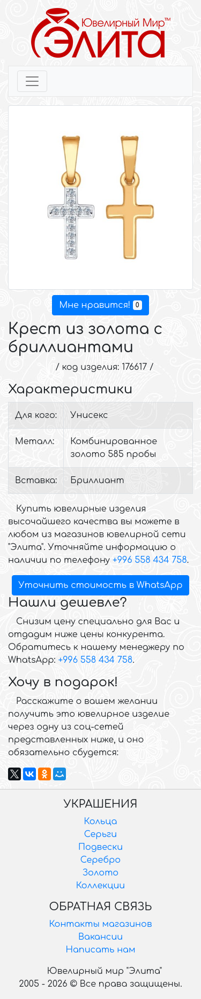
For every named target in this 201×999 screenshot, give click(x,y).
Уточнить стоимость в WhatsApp (101, 585)
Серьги (100, 834)
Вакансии (100, 937)
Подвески (100, 847)
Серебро (100, 860)
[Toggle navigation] (32, 81)
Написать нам (101, 950)
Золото (100, 873)
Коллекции (100, 885)
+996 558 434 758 (150, 560)
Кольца (100, 821)
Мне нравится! (100, 305)
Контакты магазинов (100, 924)
